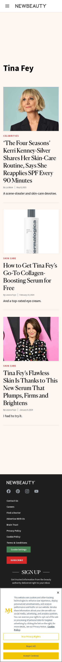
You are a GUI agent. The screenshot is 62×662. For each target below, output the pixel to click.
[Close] (58, 592)
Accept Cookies (31, 655)
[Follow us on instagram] (27, 491)
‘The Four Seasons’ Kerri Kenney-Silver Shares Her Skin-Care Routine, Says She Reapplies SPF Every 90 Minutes (29, 161)
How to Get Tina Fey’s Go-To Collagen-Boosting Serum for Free (30, 277)
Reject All (31, 646)
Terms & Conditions (17, 542)
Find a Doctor (14, 512)
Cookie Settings (18, 549)
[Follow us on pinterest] (18, 491)
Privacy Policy (14, 530)
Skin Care (9, 258)
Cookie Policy (13, 536)
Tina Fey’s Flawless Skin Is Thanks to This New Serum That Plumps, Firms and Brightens (30, 388)
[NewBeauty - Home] (31, 6)
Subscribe (17, 560)
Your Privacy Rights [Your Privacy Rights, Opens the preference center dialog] (30, 636)
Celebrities (11, 135)
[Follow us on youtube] (36, 491)
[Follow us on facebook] (9, 491)
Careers (10, 506)
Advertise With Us (16, 518)
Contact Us (12, 500)
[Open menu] (7, 6)
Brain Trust (12, 524)
